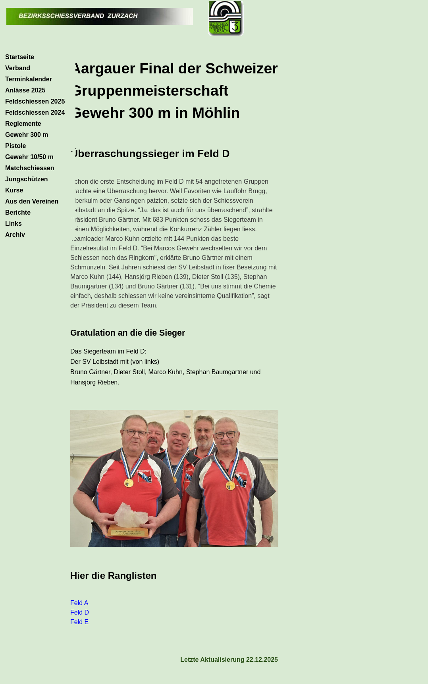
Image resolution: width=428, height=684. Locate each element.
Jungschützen (26, 179)
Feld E (79, 622)
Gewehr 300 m (26, 134)
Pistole (15, 145)
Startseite (19, 57)
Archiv (15, 234)
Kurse (14, 190)
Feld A (79, 602)
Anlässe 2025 (25, 90)
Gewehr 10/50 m (29, 157)
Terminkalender (28, 79)
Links (13, 223)
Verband (17, 68)
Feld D (79, 612)
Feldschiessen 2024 (35, 112)
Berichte (18, 212)
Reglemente (23, 123)
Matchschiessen (29, 168)
